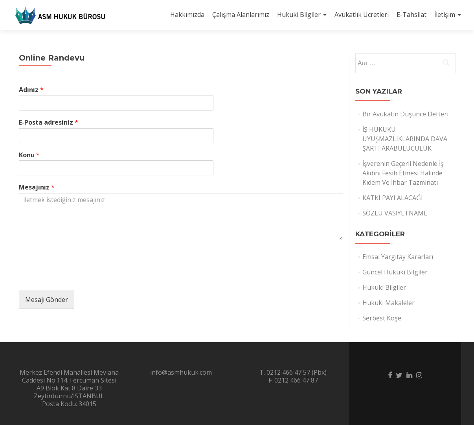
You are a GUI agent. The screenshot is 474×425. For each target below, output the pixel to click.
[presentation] (78, 277)
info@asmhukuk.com (181, 372)
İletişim (444, 14)
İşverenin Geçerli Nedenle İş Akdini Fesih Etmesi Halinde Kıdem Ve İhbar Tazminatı (403, 173)
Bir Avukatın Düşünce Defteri (405, 114)
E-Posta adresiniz (48, 122)
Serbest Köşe (381, 318)
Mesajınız (37, 187)
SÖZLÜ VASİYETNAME (394, 213)
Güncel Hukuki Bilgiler (395, 272)
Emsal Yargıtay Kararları (397, 256)
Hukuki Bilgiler (299, 14)
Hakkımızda (187, 14)
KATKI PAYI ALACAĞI (392, 197)
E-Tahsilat (411, 14)
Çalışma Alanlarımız (240, 14)
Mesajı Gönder (46, 299)
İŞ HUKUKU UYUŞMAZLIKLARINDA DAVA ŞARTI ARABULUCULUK (404, 139)
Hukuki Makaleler (388, 302)
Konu (29, 155)
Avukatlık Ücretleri (361, 14)
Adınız (31, 90)
